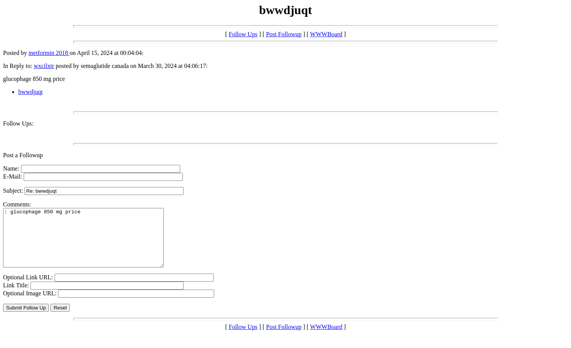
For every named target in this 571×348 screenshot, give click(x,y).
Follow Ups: (18, 123)
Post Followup (284, 34)
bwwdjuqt (30, 92)
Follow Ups (243, 34)
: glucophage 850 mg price (93, 243)
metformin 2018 (49, 53)
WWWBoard (326, 34)
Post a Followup (23, 155)
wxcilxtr (44, 66)
